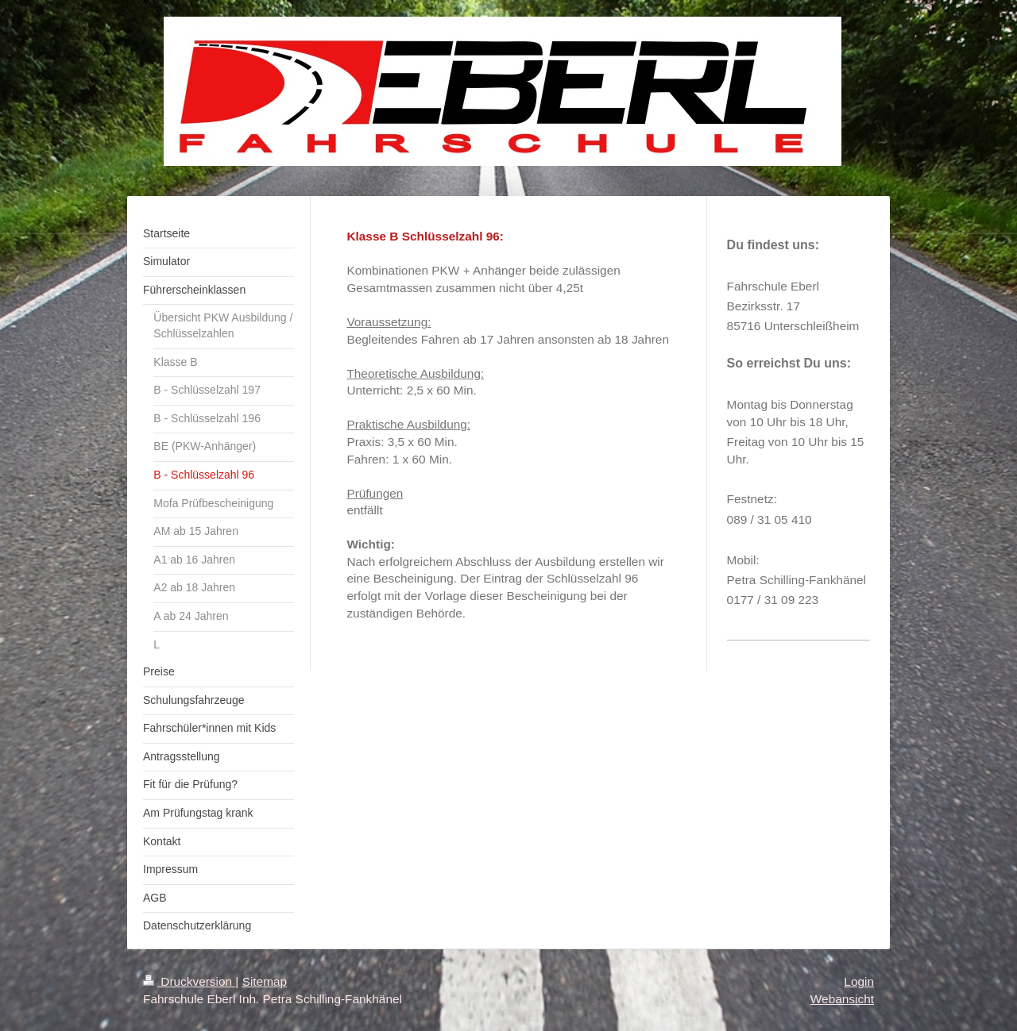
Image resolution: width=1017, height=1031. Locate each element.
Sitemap (264, 981)
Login (859, 981)
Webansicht (842, 999)
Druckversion (189, 981)
